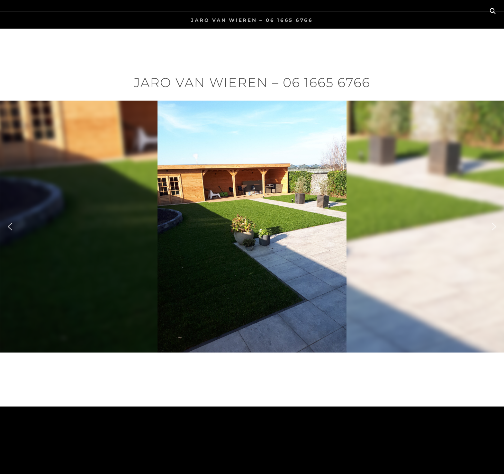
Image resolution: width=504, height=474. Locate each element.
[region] (252, 227)
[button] (10, 226)
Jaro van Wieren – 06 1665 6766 (252, 20)
